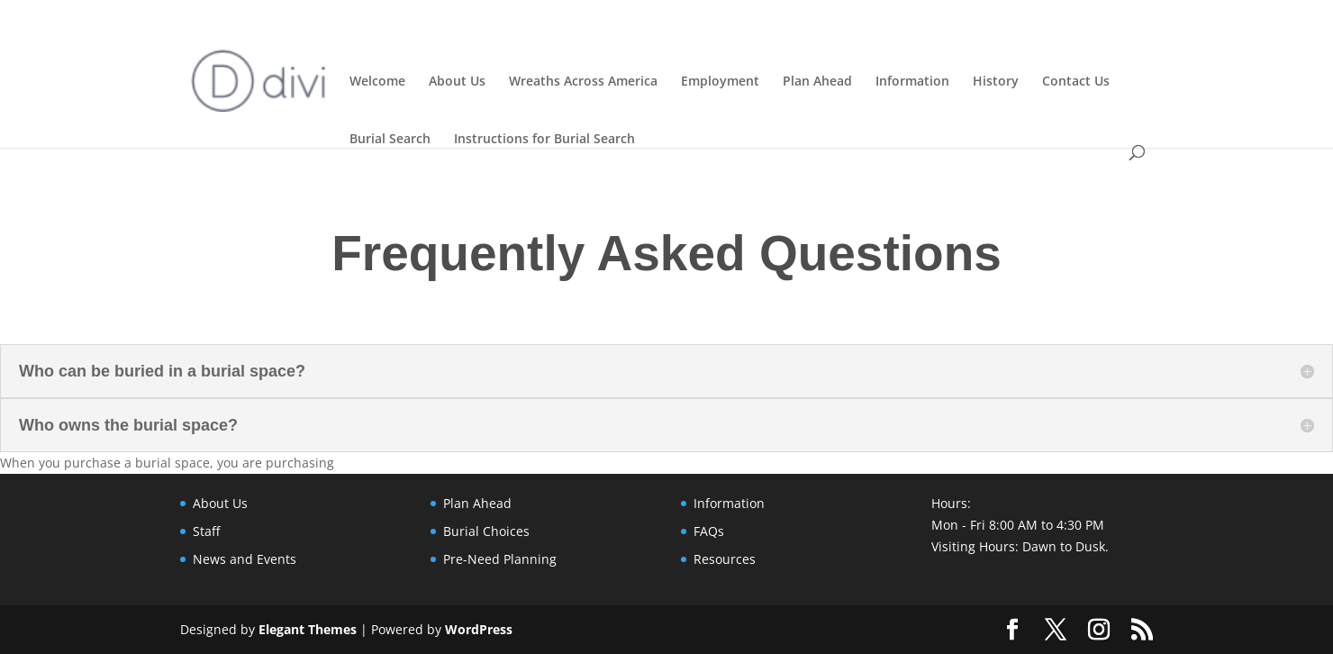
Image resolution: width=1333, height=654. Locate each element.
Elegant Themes (307, 629)
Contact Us (1076, 79)
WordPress (478, 629)
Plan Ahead (817, 79)
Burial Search (390, 137)
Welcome (377, 79)
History (996, 79)
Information (912, 79)
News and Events (244, 559)
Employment (720, 79)
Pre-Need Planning (500, 559)
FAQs (709, 531)
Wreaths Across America (583, 79)
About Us (457, 79)
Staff (206, 531)
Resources (725, 559)
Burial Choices (486, 531)
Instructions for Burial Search (544, 137)
